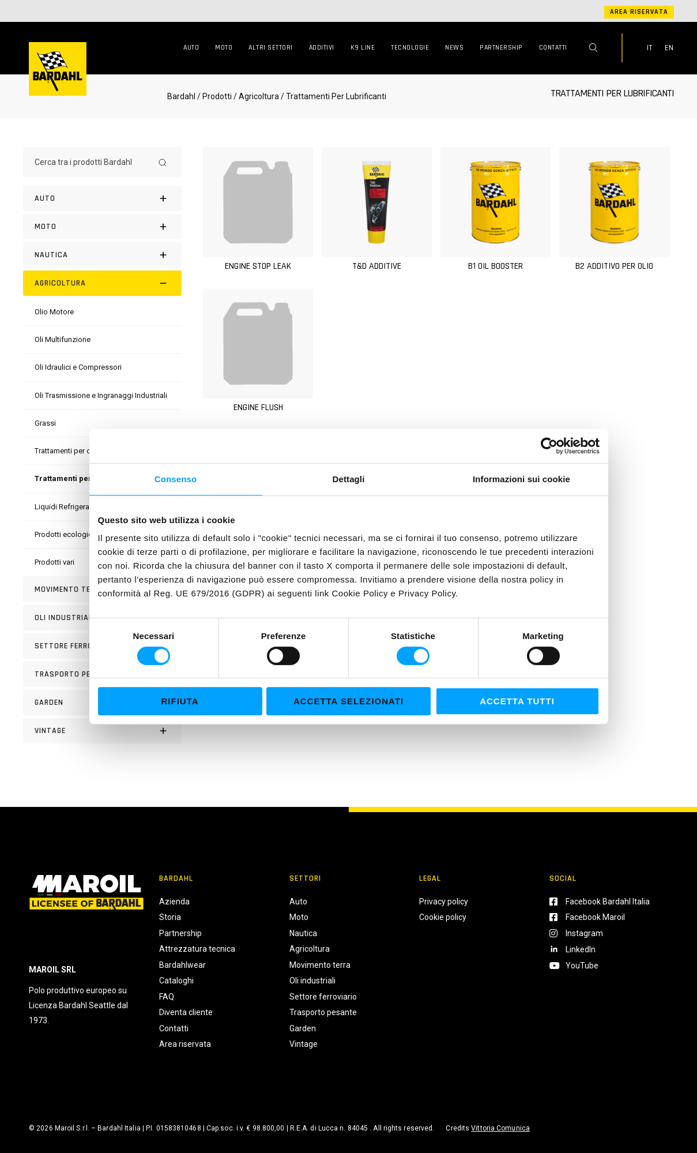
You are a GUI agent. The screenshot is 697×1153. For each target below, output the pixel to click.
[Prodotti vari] (54, 562)
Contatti (553, 47)
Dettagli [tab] (349, 479)
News (454, 47)
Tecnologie (410, 47)
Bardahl (181, 96)
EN (669, 48)
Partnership (501, 47)
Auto (191, 47)
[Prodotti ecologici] (64, 534)
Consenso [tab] (176, 479)
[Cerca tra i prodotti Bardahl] (92, 162)
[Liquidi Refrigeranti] (66, 506)
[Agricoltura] (102, 283)
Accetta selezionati (348, 701)
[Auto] (102, 198)
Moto (223, 47)
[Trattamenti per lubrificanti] (84, 478)
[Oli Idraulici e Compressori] (78, 367)
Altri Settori (270, 47)
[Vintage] (102, 730)
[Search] (162, 162)
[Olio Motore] (54, 311)
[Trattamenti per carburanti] (77, 450)
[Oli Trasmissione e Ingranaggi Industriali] (101, 395)
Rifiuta (179, 701)
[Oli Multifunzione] (63, 339)
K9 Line (363, 47)
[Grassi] (45, 423)
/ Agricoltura (256, 96)
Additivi (321, 47)
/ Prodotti (214, 96)
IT (650, 48)
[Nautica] (102, 255)
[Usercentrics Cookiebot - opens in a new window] (549, 446)
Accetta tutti (517, 701)
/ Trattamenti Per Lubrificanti (332, 96)
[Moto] (102, 226)
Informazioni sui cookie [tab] (521, 479)
